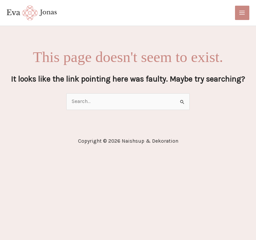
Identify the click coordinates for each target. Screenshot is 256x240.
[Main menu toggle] (242, 13)
